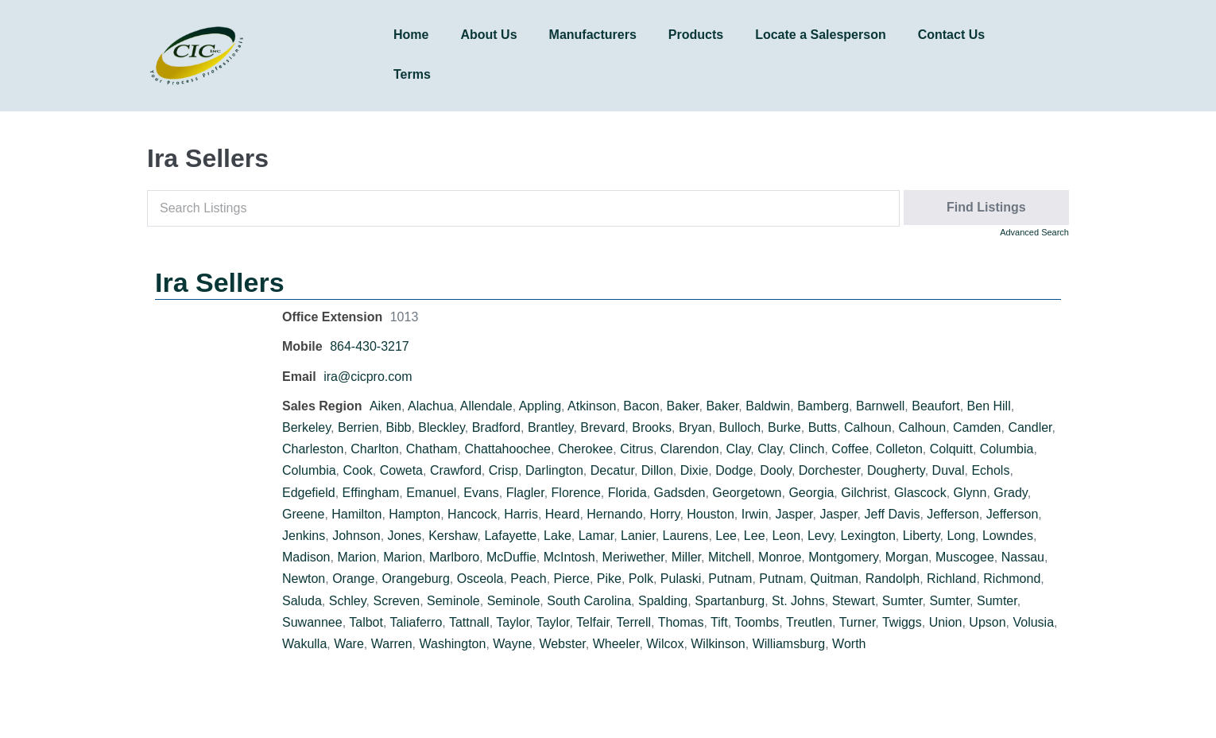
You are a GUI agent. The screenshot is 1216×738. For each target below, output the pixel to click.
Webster (562, 644)
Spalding (662, 601)
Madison (306, 557)
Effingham (371, 492)
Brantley (551, 427)
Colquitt (951, 449)
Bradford (496, 427)
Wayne (512, 644)
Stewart (853, 601)
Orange (353, 578)
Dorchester (829, 470)
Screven (396, 601)
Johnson (356, 535)
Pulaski (681, 578)
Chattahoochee (507, 449)
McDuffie (511, 557)
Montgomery (843, 557)
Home (410, 34)
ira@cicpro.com (367, 376)
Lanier (638, 535)
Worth (849, 644)
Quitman (834, 578)
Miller (686, 557)
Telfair (593, 622)
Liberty (921, 535)
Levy (820, 535)
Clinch (806, 449)
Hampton (414, 514)
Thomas (681, 622)
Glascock (920, 492)
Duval (948, 470)
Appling (540, 406)
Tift (719, 622)
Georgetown (746, 492)
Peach (528, 578)
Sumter (902, 601)
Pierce (572, 578)
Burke (784, 427)
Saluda (302, 601)
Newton (303, 578)
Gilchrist (864, 492)
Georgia (811, 492)
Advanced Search (1034, 232)
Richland (951, 578)
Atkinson (591, 406)
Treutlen (809, 622)
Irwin (755, 514)
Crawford (456, 470)
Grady (1010, 492)
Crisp (503, 470)
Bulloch (740, 427)
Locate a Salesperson (820, 34)
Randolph (893, 578)
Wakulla (304, 644)
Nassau (1022, 557)
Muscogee (964, 557)
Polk (641, 578)
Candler (1029, 427)
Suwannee (312, 622)
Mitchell (729, 557)
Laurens (686, 535)
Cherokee (585, 449)
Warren (391, 644)
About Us (488, 34)
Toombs (756, 622)
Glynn (970, 492)
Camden (977, 427)
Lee (726, 535)
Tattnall (469, 622)
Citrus (636, 449)
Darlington (554, 470)
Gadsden (680, 492)
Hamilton (356, 514)
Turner (857, 622)
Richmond (1011, 578)
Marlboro (454, 557)
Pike (609, 578)
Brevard (602, 427)
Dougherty (896, 470)
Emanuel (431, 492)
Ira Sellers (220, 282)
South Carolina (589, 601)
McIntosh (569, 557)
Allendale (486, 406)
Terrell (634, 622)
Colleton (899, 449)
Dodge (734, 470)
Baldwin (767, 406)
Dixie (694, 470)
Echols (990, 470)
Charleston (312, 449)
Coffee (850, 449)
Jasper (793, 514)
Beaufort (935, 406)
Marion (356, 557)
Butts (822, 427)
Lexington (867, 535)
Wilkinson (718, 644)
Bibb (398, 427)
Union (945, 622)
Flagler (525, 492)
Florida (627, 492)
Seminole (453, 601)
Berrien (358, 427)
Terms (412, 74)
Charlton (374, 449)
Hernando (614, 514)
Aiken (385, 406)
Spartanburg (730, 601)
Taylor (512, 622)
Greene (303, 514)
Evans (480, 492)
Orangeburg (415, 578)
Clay (738, 449)
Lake (557, 535)
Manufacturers (593, 34)
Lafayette (510, 535)
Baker (683, 406)
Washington (452, 644)
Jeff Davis (892, 514)
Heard (562, 514)
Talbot (366, 622)
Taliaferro (416, 622)
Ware (349, 644)
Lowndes (1007, 535)
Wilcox (665, 644)
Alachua (431, 406)
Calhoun (868, 427)
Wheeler (616, 644)
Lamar (596, 535)
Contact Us (951, 34)
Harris (521, 514)
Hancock (472, 514)
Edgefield (308, 492)
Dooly (776, 470)
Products (695, 34)
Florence (576, 492)
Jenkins (303, 535)
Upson (987, 622)
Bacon (641, 406)
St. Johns (798, 601)
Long (961, 535)
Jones (405, 535)
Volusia (1033, 622)
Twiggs (902, 622)
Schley (347, 601)
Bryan (695, 427)
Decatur (612, 470)
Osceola (480, 578)
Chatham (432, 449)
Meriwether (633, 557)
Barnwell (880, 406)
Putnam (730, 578)
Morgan (906, 557)
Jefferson (953, 514)
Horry (664, 514)
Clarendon (689, 449)
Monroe (779, 557)
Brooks (652, 427)
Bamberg (823, 406)
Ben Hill (989, 406)
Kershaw (452, 535)
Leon (786, 535)
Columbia (1007, 449)
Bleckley (441, 427)
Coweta (401, 470)
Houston (710, 514)
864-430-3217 (369, 346)
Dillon (657, 470)
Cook (357, 470)
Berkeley (306, 427)
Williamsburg (789, 644)
